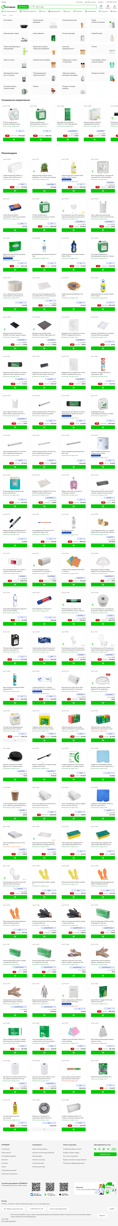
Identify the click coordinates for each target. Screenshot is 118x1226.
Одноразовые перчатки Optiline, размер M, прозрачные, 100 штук (13, 1000)
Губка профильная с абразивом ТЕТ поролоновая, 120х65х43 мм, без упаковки (72, 843)
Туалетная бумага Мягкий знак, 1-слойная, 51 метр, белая (101, 452)
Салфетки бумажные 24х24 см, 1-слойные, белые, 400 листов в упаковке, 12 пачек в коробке (13, 176)
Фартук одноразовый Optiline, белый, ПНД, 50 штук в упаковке (43, 1000)
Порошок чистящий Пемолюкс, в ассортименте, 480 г (101, 373)
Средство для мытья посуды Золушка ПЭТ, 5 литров (102, 295)
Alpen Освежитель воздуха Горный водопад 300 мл (13, 688)
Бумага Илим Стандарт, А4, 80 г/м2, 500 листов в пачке (101, 1000)
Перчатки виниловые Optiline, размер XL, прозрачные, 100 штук (43, 961)
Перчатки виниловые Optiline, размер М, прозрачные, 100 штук (102, 922)
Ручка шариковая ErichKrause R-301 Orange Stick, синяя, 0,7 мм (43, 531)
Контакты (101, 2)
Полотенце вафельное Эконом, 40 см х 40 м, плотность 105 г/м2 (44, 804)
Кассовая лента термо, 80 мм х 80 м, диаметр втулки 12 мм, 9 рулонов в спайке (72, 688)
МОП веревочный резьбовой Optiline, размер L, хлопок (102, 1040)
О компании (79, 2)
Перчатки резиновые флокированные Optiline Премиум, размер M (102, 883)
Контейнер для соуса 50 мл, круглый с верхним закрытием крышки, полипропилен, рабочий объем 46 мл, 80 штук (14, 883)
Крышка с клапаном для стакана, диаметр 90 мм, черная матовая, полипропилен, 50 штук (12, 765)
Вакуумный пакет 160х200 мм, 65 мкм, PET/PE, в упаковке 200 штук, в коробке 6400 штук (73, 334)
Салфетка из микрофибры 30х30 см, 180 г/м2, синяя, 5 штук (102, 804)
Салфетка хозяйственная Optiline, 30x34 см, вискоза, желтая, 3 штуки (42, 728)
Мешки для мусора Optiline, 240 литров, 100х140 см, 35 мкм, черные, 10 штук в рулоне (73, 610)
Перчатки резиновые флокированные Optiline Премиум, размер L (14, 922)
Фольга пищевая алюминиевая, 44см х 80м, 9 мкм (73, 452)
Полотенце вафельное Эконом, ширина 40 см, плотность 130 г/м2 (73, 804)
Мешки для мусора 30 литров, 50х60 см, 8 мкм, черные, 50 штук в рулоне (102, 492)
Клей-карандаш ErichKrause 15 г (42, 609)
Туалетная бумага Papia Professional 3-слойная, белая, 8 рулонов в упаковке (43, 649)
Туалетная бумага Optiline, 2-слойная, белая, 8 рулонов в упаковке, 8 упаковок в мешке (15, 1040)
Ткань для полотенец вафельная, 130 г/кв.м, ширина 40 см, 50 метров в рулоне (44, 295)
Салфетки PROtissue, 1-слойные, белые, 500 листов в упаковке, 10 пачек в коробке (44, 688)
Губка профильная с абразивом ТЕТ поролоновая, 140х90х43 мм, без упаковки (101, 843)
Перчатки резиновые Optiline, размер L (73, 882)
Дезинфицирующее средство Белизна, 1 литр (44, 255)
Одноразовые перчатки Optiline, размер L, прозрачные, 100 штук (101, 961)
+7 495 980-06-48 (111, 2)
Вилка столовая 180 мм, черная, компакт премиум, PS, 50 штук (44, 765)
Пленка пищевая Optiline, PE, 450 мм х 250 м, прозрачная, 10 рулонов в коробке (14, 452)
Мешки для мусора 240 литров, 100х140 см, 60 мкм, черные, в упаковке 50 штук (15, 334)
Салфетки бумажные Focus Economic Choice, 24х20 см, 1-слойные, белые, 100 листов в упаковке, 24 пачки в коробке (73, 765)
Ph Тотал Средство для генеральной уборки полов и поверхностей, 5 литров (11, 123)
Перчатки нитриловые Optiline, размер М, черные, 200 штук (44, 922)
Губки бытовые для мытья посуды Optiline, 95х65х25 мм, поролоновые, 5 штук (73, 728)
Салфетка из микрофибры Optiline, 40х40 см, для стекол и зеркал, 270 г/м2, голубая (102, 765)
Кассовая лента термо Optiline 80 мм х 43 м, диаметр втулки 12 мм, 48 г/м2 (14, 1077)
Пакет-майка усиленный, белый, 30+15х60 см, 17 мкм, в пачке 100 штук (102, 216)
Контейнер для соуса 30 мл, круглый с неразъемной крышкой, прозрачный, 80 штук (73, 216)
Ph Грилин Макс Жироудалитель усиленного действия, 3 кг (13, 649)
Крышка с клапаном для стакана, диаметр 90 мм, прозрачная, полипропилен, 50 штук (100, 688)
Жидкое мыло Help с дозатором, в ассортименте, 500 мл (72, 492)
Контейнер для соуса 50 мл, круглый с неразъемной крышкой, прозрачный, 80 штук (103, 649)
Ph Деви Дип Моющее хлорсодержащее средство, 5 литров (102, 412)
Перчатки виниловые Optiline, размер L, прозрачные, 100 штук (14, 961)
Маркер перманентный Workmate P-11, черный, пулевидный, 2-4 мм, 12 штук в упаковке (14, 531)
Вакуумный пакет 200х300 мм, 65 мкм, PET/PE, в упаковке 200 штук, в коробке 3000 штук (73, 373)
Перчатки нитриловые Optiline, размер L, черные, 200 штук (73, 922)
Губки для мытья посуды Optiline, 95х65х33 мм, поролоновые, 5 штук (101, 728)
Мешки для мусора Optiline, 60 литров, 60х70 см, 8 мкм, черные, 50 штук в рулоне (44, 373)
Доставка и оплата (90, 2)
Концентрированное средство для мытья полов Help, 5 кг (13, 492)
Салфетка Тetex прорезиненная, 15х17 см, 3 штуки (73, 570)
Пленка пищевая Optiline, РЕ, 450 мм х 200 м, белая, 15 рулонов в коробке (44, 412)
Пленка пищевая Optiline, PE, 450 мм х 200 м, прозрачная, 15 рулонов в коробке (44, 452)
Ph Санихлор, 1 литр (68, 530)
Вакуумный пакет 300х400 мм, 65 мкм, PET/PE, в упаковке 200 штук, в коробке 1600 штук (44, 492)
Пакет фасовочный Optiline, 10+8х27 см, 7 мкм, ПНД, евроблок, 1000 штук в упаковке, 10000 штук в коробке (67, 123)
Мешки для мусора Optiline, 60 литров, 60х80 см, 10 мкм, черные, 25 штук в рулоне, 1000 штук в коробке (15, 373)
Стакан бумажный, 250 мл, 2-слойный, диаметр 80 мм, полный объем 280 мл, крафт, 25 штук (102, 531)
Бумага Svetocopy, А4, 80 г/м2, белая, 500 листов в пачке (14, 255)
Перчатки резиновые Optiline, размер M (43, 883)
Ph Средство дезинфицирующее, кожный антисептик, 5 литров (13, 728)
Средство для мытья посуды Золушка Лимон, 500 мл (73, 255)
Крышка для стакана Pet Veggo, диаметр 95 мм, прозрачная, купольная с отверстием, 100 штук (102, 570)
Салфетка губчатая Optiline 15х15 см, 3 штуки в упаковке (73, 1040)
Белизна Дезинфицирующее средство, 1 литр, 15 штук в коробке (15, 609)
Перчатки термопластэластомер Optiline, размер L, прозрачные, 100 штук (72, 961)
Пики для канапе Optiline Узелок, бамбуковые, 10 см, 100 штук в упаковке (44, 176)
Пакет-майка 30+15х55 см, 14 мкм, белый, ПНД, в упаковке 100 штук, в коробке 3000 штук (13, 413)
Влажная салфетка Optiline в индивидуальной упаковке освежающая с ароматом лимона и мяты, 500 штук (94, 123)
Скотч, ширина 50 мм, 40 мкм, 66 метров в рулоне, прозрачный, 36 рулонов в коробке (13, 295)
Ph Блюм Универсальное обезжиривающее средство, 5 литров (39, 123)
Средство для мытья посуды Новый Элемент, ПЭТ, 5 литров (72, 176)
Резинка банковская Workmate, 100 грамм (72, 295)
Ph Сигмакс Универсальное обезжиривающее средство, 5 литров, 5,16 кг (102, 255)
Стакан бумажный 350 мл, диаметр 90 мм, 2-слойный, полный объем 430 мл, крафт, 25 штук (14, 804)
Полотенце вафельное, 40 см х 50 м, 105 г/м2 (14, 843)
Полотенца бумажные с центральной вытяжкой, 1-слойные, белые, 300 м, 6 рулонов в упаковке (102, 610)
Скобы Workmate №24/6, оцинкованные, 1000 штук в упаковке (14, 216)
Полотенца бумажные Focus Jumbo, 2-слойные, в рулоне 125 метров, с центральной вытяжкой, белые (14, 570)
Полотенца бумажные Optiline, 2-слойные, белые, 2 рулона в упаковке (43, 1040)
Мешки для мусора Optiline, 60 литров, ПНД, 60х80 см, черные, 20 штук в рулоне (73, 413)
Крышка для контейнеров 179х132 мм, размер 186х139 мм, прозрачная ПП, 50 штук (44, 843)
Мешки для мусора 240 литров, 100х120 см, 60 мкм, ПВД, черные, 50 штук (43, 334)
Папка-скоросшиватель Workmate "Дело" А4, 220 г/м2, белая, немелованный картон (72, 1001)
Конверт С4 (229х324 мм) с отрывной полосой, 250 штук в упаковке (102, 334)
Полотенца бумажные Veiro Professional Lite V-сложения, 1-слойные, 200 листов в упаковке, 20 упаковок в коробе (43, 570)
